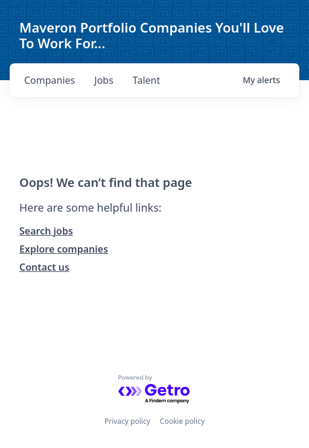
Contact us (44, 267)
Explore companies (63, 249)
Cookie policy (182, 421)
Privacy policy (127, 421)
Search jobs (46, 231)
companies (49, 80)
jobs (103, 80)
